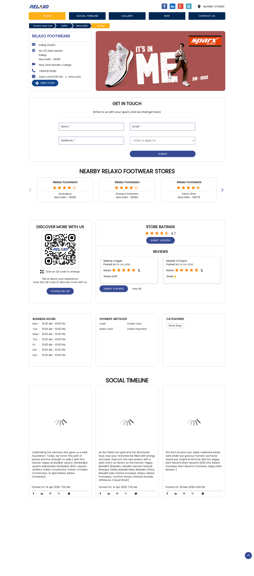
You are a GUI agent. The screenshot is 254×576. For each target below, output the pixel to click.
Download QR (60, 291)
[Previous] (31, 190)
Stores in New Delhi (40, 569)
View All (136, 288)
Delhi (64, 26)
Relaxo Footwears (65, 182)
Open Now (74, 77)
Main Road (35, 516)
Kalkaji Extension (56, 516)
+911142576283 (47, 71)
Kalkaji (73, 516)
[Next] (223, 190)
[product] (162, 141)
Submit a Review (160, 240)
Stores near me (42, 26)
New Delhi (82, 26)
